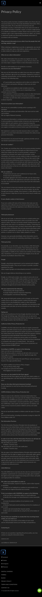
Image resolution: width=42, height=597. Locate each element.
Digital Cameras (7, 571)
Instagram (4, 563)
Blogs (3, 578)
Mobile (3, 574)
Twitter (4, 560)
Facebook (4, 557)
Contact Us (5, 587)
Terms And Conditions (9, 584)
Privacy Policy (6, 581)
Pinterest (4, 567)
